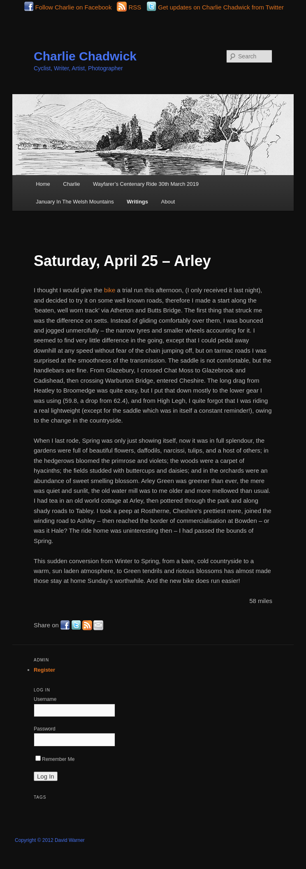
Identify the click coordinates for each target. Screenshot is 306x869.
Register (44, 670)
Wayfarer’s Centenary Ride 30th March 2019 (146, 184)
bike (110, 290)
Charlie (71, 184)
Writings (137, 202)
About (168, 202)
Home (43, 184)
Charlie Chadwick (85, 56)
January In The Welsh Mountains (75, 202)
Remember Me (54, 759)
